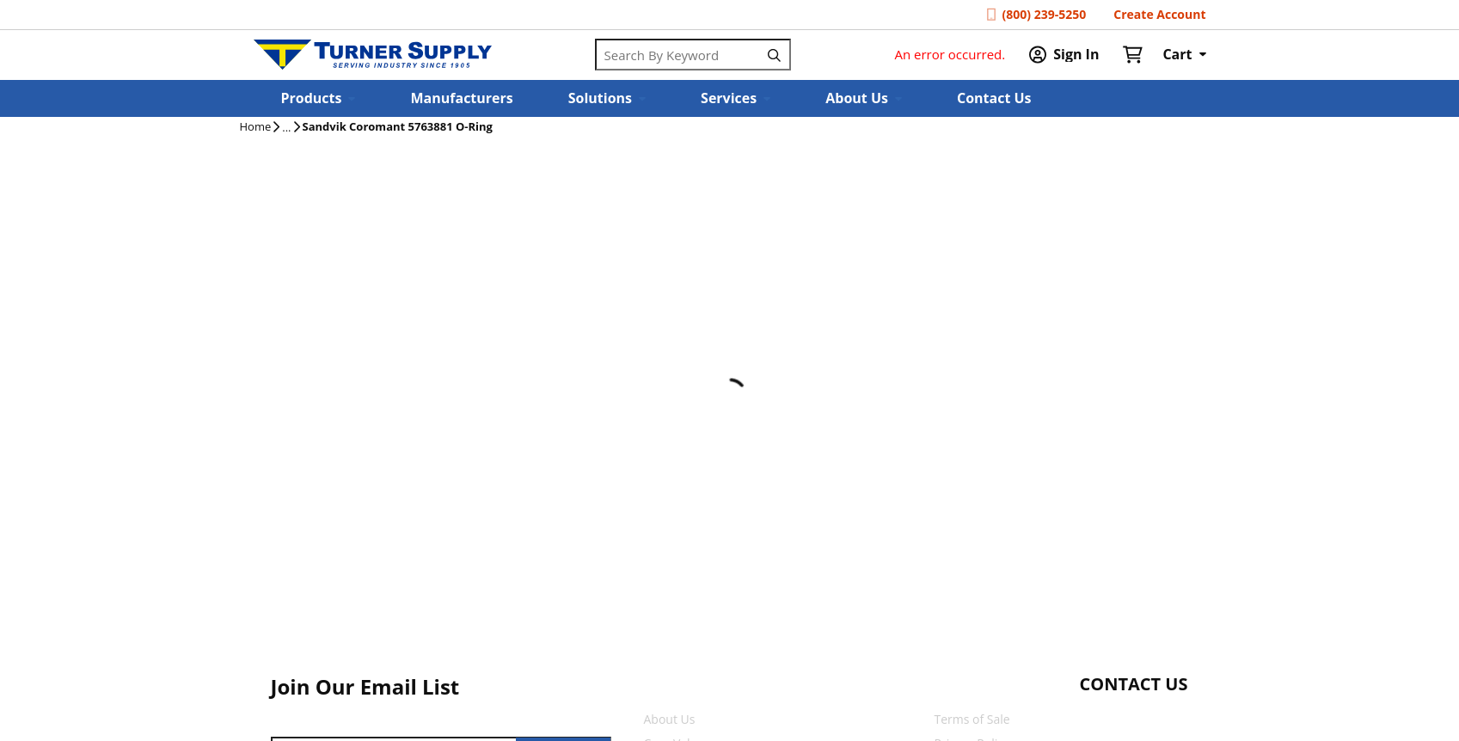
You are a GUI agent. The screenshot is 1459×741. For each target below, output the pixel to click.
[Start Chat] (1118, 718)
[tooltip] (286, 128)
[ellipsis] (286, 128)
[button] (318, 98)
